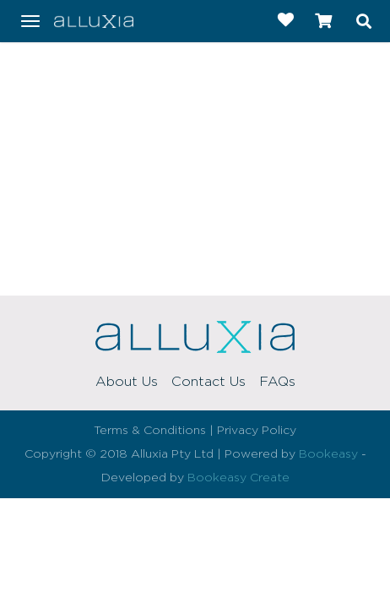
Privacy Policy (256, 431)
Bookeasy (328, 454)
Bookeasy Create (238, 478)
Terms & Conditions (150, 431)
